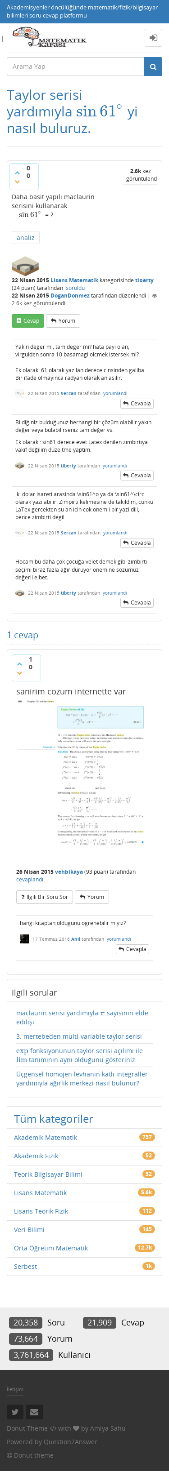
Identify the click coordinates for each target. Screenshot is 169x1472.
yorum (67, 321)
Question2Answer (70, 1441)
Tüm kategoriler (53, 1118)
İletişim (15, 1389)
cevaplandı (29, 879)
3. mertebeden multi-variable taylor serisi (79, 1036)
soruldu (75, 288)
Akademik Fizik (36, 1156)
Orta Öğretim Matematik (51, 1248)
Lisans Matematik (74, 280)
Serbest (25, 1266)
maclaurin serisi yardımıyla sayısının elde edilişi (82, 1017)
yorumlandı (115, 393)
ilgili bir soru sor (47, 897)
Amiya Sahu (108, 1428)
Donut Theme (27, 1428)
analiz (26, 237)
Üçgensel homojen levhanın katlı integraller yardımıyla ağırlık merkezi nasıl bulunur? (82, 1078)
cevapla (141, 403)
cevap (31, 321)
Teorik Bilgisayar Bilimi (48, 1174)
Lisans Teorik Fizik (41, 1211)
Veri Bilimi (29, 1229)
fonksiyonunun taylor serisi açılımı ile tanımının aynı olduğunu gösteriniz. (79, 1055)
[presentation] (100, 111)
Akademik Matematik (45, 1137)
